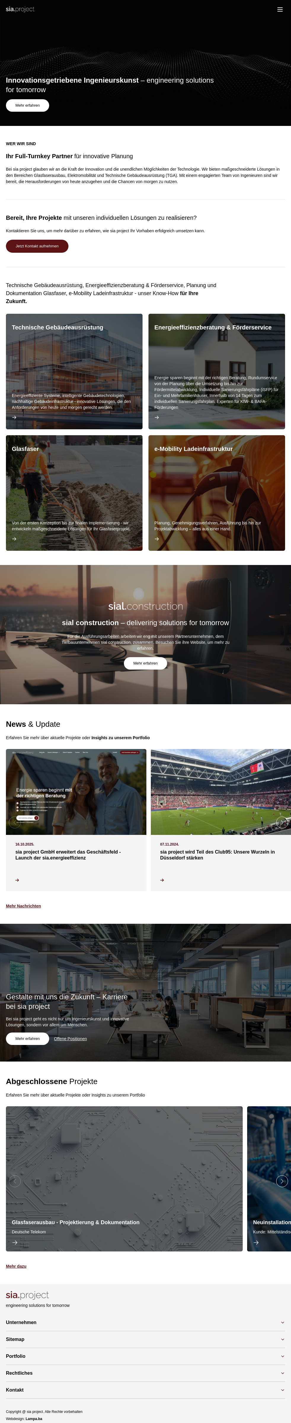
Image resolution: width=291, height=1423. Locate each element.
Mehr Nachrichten (23, 906)
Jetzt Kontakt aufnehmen (39, 246)
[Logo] (20, 9)
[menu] (280, 9)
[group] (124, 1179)
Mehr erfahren (28, 105)
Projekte (51, 1082)
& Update (33, 724)
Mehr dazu (16, 1266)
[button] (282, 823)
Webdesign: (24, 1419)
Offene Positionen (72, 1039)
